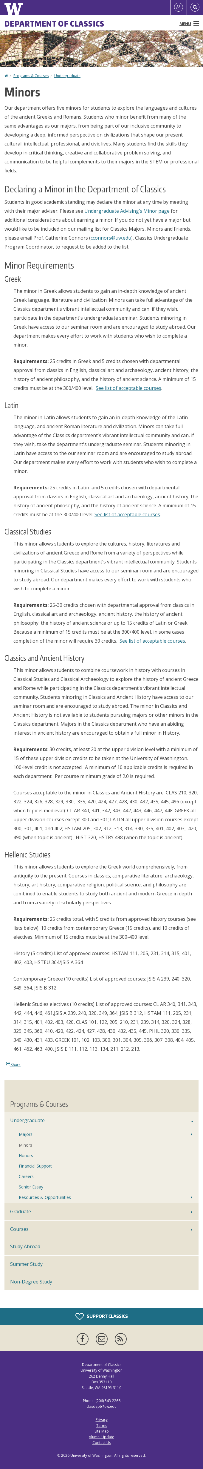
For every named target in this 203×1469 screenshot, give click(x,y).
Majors (25, 1134)
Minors (25, 1145)
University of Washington (91, 1455)
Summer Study (26, 1264)
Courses (19, 1229)
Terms (101, 1425)
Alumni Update (101, 1436)
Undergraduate (67, 75)
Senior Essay (31, 1187)
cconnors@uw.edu (111, 238)
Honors (26, 1155)
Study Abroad (25, 1246)
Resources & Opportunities (45, 1197)
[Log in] (179, 7)
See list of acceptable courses (128, 388)
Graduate (20, 1211)
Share (13, 1064)
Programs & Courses (31, 75)
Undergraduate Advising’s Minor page (127, 211)
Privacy (102, 1419)
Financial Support (35, 1166)
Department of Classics (54, 23)
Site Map (101, 1431)
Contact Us (101, 1442)
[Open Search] (195, 7)
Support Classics (101, 1316)
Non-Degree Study (31, 1281)
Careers (26, 1176)
